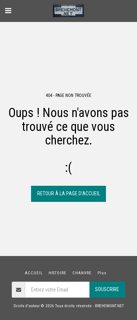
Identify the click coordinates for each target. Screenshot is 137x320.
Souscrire (107, 289)
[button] (8, 11)
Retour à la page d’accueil (68, 193)
